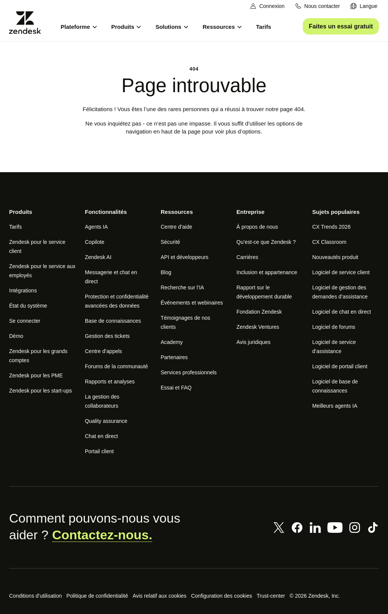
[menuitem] (363, 6)
